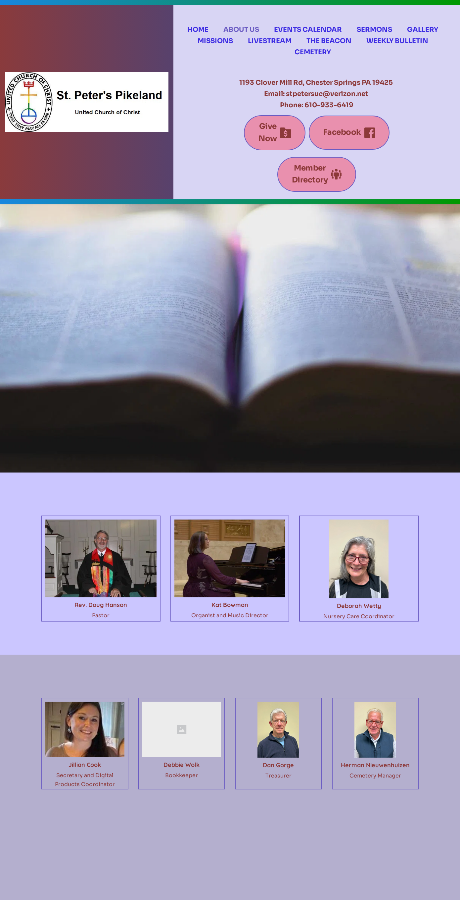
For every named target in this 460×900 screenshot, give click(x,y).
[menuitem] (197, 29)
